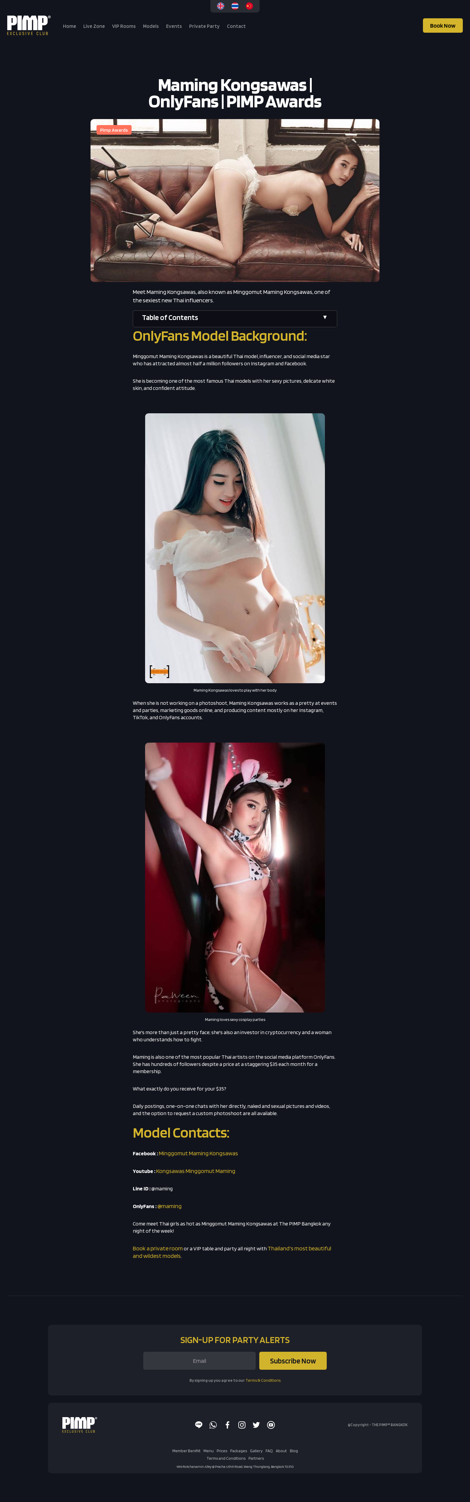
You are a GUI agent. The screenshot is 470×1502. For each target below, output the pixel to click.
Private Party (204, 26)
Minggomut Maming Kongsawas (198, 1153)
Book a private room (158, 1248)
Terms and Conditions (226, 1458)
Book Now (443, 25)
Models (151, 26)
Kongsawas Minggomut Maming (195, 1170)
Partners (256, 1458)
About (281, 1450)
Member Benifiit (186, 1450)
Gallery (256, 1450)
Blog (294, 1450)
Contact (236, 26)
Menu (209, 1450)
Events (174, 26)
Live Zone (94, 26)
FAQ (269, 1450)
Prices (222, 1450)
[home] (29, 25)
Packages (238, 1450)
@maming (169, 1206)
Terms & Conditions (263, 1380)
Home (69, 26)
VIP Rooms (124, 26)
